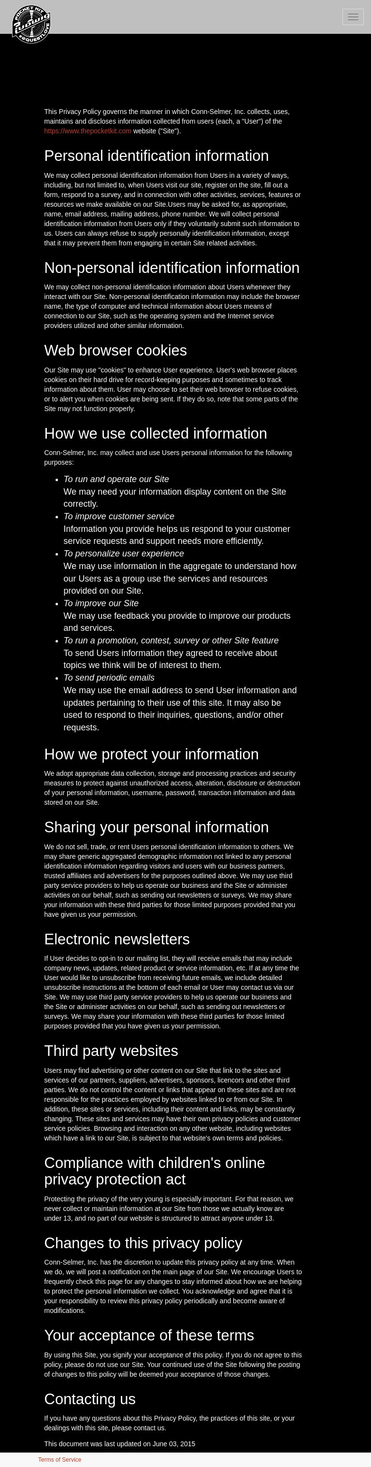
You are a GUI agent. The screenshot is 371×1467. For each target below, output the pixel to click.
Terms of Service (59, 1459)
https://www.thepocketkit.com (88, 131)
